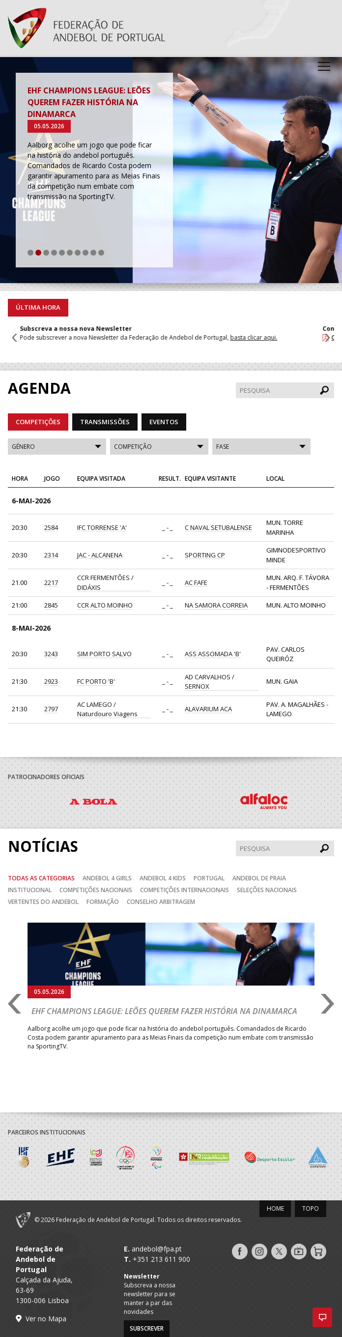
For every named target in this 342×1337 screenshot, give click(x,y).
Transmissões (105, 421)
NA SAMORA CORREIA (216, 605)
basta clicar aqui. (265, 337)
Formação (102, 902)
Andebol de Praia (259, 878)
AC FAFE (196, 582)
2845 (51, 605)
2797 (51, 708)
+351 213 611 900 (161, 1259)
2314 (51, 555)
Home (275, 1208)
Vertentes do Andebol (43, 902)
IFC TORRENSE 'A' (102, 527)
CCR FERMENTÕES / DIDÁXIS (105, 582)
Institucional (30, 890)
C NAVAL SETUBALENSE (218, 527)
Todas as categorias (41, 878)
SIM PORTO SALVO (104, 653)
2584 (51, 527)
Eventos (163, 421)
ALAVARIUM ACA (208, 708)
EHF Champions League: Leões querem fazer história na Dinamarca (89, 102)
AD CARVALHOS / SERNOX (209, 681)
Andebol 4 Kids (163, 878)
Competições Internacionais (184, 890)
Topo (310, 1208)
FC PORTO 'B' (96, 681)
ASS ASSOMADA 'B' (213, 653)
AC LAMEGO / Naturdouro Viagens (107, 709)
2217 (51, 582)
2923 (51, 681)
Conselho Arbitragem (161, 902)
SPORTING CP (205, 555)
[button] (322, 1317)
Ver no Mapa (46, 1318)
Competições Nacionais (95, 890)
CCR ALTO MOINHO (105, 605)
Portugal (209, 878)
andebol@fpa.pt (157, 1248)
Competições (38, 421)
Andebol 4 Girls (107, 878)
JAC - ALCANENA (99, 555)
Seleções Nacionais (267, 890)
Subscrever (147, 1328)
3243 (51, 653)
